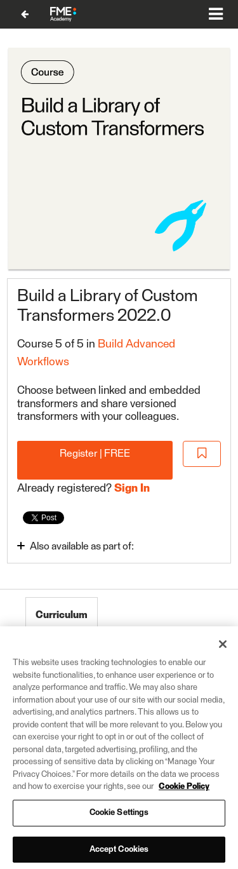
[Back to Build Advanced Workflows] (24, 14)
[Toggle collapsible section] (93, 546)
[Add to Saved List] (202, 454)
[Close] (223, 651)
